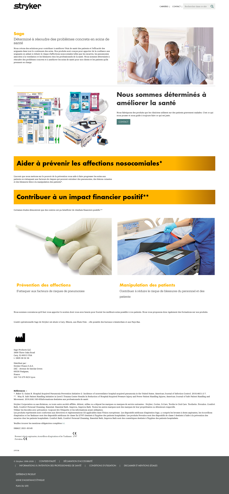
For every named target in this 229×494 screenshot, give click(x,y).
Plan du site (22, 486)
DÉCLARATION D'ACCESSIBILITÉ (78, 461)
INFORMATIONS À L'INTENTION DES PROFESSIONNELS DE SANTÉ (50, 465)
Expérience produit (26, 474)
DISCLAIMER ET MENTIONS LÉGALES (140, 465)
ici (63, 423)
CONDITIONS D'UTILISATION (102, 465)
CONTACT (123, 121)
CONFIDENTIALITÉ (47, 461)
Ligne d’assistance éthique (30, 480)
